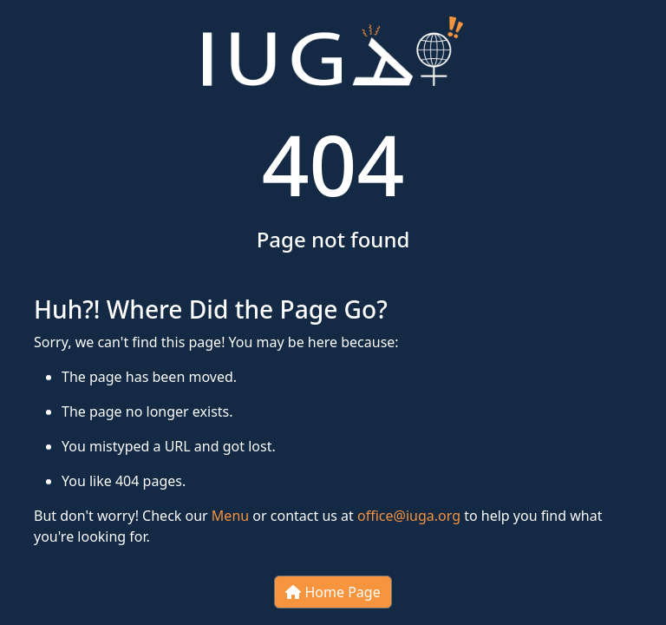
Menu (230, 515)
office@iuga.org (408, 515)
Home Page (332, 592)
